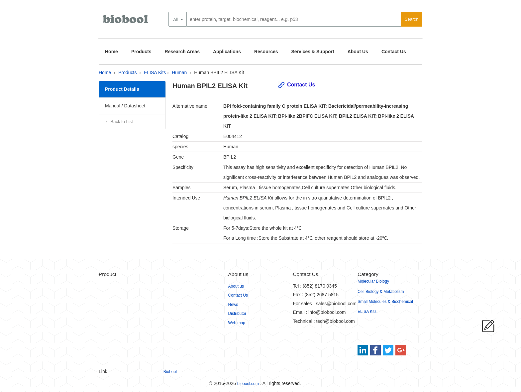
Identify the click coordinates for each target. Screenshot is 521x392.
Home (111, 51)
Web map (236, 323)
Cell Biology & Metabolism (381, 291)
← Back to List (119, 121)
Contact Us (393, 51)
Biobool (170, 371)
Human (179, 72)
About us (236, 286)
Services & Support (312, 51)
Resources (266, 51)
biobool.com (248, 383)
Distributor (237, 313)
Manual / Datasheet (125, 105)
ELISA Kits (155, 72)
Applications (227, 51)
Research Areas (182, 51)
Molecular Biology (373, 281)
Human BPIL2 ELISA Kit (219, 72)
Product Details (122, 89)
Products (141, 51)
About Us (358, 51)
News (233, 304)
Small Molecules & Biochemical (385, 301)
